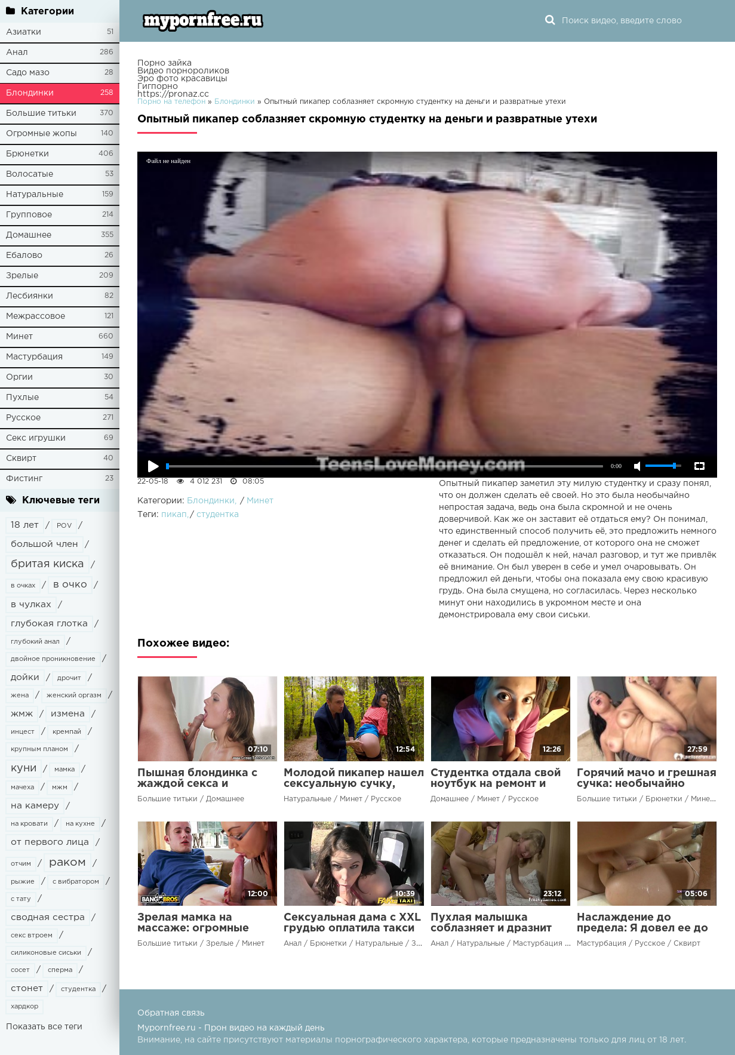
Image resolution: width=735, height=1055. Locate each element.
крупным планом (39, 749)
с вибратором (76, 882)
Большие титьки (41, 113)
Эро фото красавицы (182, 78)
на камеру (35, 806)
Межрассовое (35, 316)
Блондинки (30, 93)
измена (68, 714)
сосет (20, 970)
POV (64, 526)
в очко (70, 584)
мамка (64, 770)
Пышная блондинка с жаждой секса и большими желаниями (199, 783)
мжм (59, 788)
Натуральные (34, 194)
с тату (21, 899)
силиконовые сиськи (46, 953)
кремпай (67, 732)
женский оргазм (74, 696)
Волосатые (29, 174)
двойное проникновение (53, 659)
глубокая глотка (49, 624)
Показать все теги (44, 1027)
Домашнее (28, 235)
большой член (44, 544)
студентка (78, 989)
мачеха (22, 788)
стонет (27, 988)
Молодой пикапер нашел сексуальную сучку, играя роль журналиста (354, 783)
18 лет (25, 525)
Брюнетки (27, 154)
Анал (17, 52)
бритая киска (47, 564)
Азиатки (23, 32)
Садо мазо (28, 72)
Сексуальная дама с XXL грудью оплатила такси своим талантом (352, 928)
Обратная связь (171, 1013)
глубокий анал (35, 642)
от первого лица (50, 842)
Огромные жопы (41, 133)
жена (20, 696)
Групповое (29, 215)
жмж (22, 714)
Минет (19, 336)
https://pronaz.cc (173, 94)
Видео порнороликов (183, 71)
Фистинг (24, 478)
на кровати (29, 824)
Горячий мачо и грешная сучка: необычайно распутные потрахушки (646, 783)
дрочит (69, 678)
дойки (25, 677)
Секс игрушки (36, 438)
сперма (60, 970)
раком (67, 862)
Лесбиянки (29, 296)
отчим (21, 864)
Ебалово (24, 255)
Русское (23, 418)
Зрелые (22, 275)
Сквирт (21, 458)
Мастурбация (34, 357)
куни (23, 768)
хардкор (24, 1007)
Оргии (19, 377)
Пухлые (22, 397)
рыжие (23, 882)
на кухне (80, 824)
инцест (23, 732)
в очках (23, 586)
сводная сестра (48, 917)
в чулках (31, 604)
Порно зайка (164, 63)
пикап (174, 514)
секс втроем (32, 936)
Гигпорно (157, 86)
